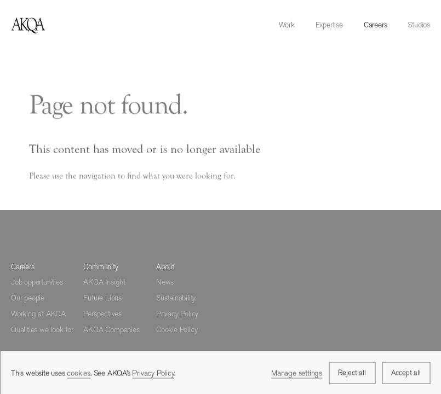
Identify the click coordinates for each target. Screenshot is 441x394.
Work (286, 25)
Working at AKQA (38, 313)
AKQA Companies (111, 329)
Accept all (406, 373)
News (165, 282)
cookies (78, 374)
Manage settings (296, 373)
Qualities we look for (42, 329)
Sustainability (176, 298)
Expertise (329, 25)
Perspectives (102, 313)
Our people (27, 298)
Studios (419, 25)
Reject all (352, 373)
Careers (375, 25)
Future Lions (102, 298)
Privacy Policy (177, 313)
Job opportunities (37, 282)
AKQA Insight (104, 282)
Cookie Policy (176, 329)
